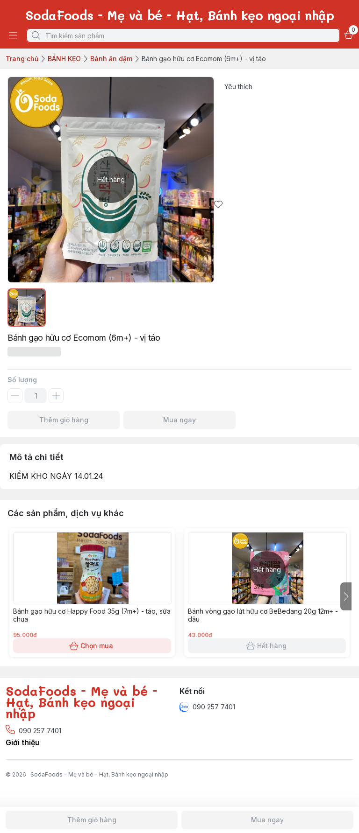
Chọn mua (92, 645)
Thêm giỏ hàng (63, 420)
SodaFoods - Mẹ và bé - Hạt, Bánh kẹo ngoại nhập (99, 774)
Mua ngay (179, 420)
